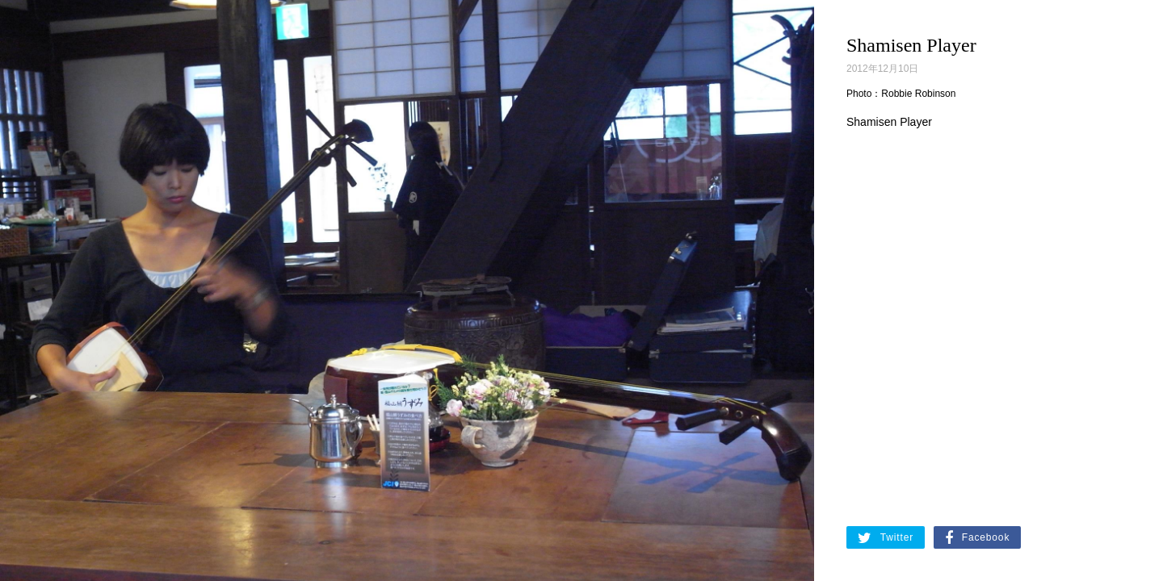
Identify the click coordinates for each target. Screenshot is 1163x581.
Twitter (885, 538)
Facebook (977, 538)
